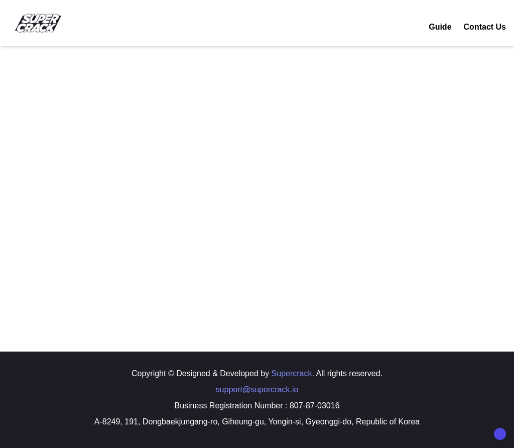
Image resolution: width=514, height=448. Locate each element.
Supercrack (292, 373)
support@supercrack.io (257, 389)
